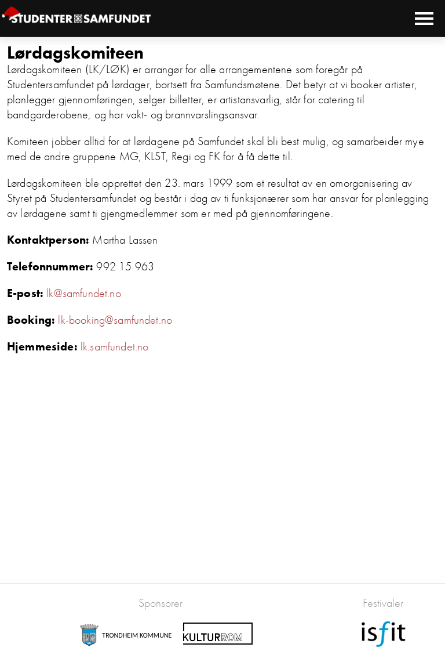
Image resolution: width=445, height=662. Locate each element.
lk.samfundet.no (114, 346)
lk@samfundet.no (83, 293)
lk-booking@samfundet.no (115, 319)
